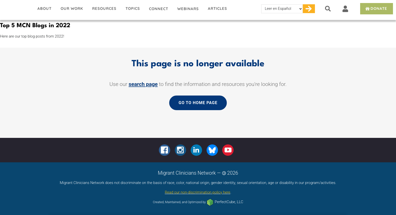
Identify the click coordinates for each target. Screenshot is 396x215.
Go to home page (198, 102)
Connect (158, 8)
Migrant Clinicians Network (16, 9)
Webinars (188, 8)
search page (143, 84)
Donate (376, 8)
